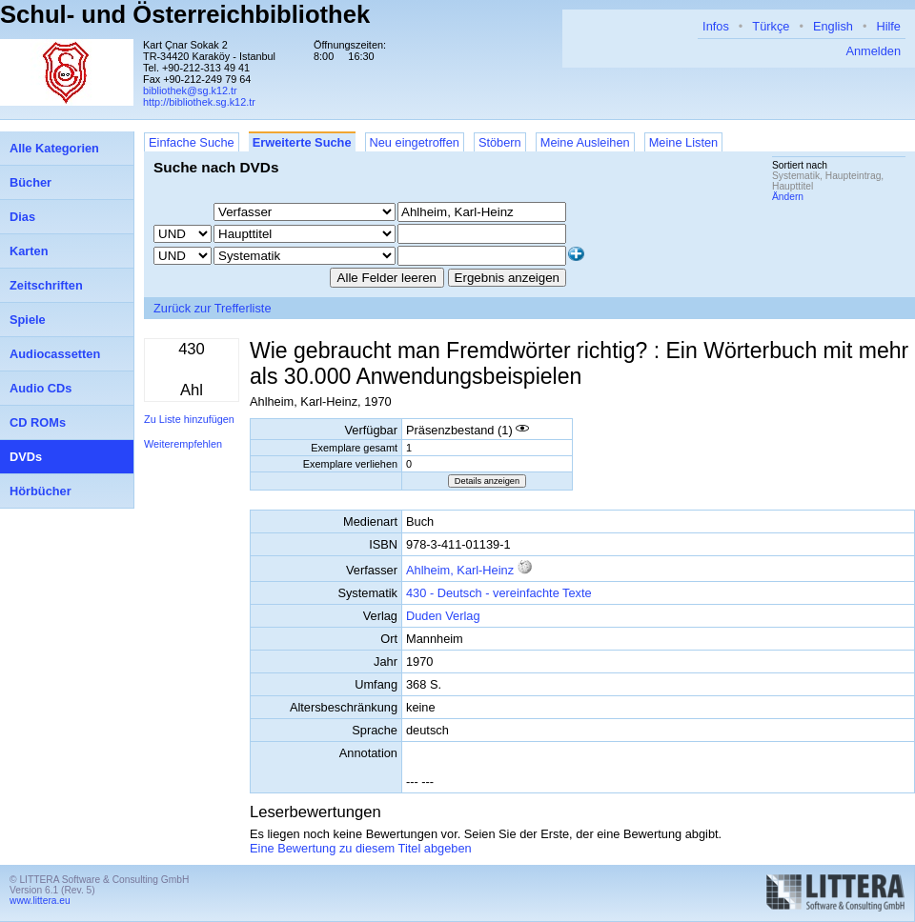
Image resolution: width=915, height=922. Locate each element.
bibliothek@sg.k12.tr (190, 90)
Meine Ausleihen (585, 142)
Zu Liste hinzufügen (189, 419)
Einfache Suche (191, 142)
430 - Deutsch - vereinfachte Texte (499, 593)
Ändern (787, 196)
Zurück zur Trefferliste (212, 308)
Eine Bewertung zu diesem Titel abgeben (361, 848)
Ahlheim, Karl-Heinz (460, 570)
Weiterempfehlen (183, 444)
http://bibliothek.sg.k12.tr (199, 102)
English (833, 26)
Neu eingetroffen (414, 142)
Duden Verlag (443, 616)
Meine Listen (684, 142)
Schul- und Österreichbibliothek (185, 14)
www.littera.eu (40, 900)
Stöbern (499, 142)
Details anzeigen (487, 481)
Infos (715, 26)
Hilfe (888, 26)
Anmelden (873, 51)
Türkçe (770, 26)
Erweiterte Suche (302, 142)
